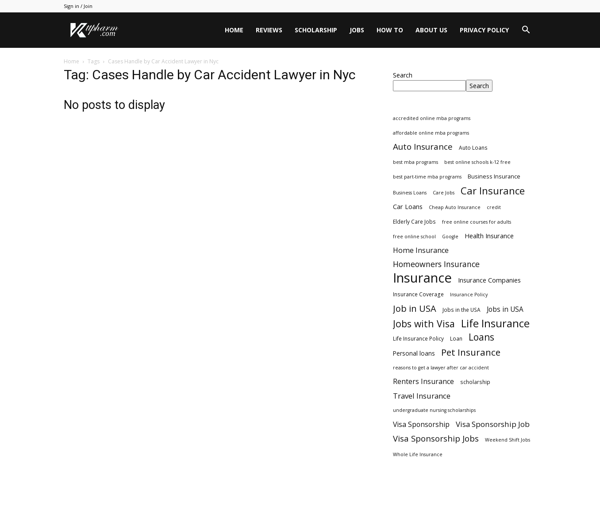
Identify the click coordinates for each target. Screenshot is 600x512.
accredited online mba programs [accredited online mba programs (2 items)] (431, 118)
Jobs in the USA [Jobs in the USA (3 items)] (461, 309)
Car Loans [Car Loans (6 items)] (408, 206)
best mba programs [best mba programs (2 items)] (415, 162)
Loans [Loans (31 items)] (481, 337)
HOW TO (390, 30)
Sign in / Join (78, 6)
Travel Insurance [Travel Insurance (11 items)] (421, 395)
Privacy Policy (484, 30)
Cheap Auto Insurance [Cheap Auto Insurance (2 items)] (455, 207)
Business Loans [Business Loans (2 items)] (410, 193)
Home (234, 30)
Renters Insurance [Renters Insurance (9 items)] (423, 381)
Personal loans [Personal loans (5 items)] (414, 353)
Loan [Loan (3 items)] (456, 338)
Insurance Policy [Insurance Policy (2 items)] (469, 294)
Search (402, 75)
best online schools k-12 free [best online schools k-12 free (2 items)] (477, 162)
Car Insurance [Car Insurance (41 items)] (493, 190)
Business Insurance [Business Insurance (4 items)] (494, 176)
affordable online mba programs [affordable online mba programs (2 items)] (431, 133)
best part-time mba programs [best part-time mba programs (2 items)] (427, 177)
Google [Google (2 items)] (450, 236)
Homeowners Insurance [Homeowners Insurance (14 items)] (436, 264)
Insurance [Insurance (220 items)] (422, 278)
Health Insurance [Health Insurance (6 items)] (489, 236)
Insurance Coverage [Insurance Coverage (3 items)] (418, 294)
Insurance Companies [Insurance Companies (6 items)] (489, 280)
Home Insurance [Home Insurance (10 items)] (421, 250)
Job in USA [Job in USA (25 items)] (414, 308)
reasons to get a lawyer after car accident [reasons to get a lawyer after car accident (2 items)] (441, 368)
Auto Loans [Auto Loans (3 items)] (473, 147)
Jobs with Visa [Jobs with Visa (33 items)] (424, 323)
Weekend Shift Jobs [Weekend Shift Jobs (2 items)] (507, 440)
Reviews (269, 30)
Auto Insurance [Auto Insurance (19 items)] (423, 146)
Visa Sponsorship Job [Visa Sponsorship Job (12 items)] (493, 424)
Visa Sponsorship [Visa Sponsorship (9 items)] (421, 424)
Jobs (357, 30)
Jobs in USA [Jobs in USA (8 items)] (505, 309)
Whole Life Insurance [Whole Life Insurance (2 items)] (417, 454)
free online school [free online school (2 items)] (414, 236)
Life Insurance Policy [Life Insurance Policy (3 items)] (418, 338)
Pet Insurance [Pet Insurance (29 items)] (470, 352)
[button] (525, 31)
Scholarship (316, 30)
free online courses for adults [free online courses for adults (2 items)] (476, 222)
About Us (431, 30)
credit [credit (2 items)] (494, 207)
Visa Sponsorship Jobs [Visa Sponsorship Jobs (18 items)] (436, 438)
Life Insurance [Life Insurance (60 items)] (495, 323)
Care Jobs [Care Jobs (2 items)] (443, 193)
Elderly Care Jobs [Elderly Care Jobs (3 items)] (414, 221)
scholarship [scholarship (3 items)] (475, 381)
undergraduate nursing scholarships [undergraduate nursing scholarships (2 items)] (434, 410)
